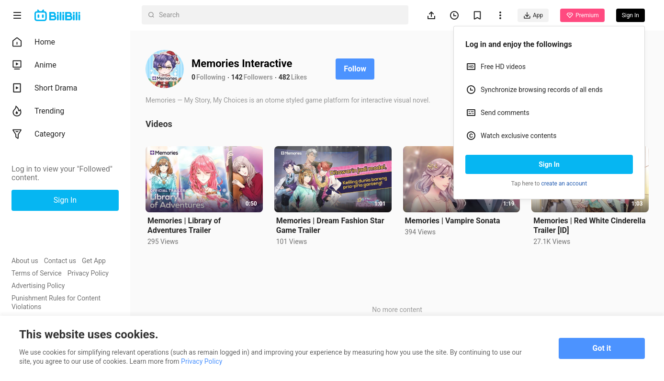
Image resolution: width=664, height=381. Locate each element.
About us (24, 261)
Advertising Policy (38, 285)
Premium (582, 15)
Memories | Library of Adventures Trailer (184, 225)
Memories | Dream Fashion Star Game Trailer (330, 225)
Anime (33, 65)
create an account (564, 183)
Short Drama (44, 88)
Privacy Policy (88, 273)
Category (38, 134)
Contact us (60, 261)
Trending (37, 111)
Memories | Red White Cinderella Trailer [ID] (589, 225)
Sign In (549, 164)
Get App (94, 261)
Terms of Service (36, 273)
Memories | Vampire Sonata (452, 220)
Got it (602, 348)
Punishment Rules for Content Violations (56, 302)
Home (33, 42)
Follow (355, 68)
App (533, 15)
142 (237, 77)
